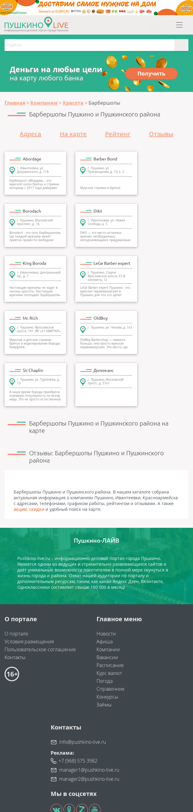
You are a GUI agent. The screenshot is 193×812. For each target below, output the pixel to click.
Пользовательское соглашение (40, 594)
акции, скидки (29, 454)
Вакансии (107, 601)
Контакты (15, 601)
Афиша (104, 586)
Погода (104, 625)
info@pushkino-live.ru (82, 686)
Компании (108, 594)
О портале (16, 578)
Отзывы (161, 134)
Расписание (110, 609)
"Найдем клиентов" (104, 782)
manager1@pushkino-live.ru (89, 714)
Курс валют (109, 617)
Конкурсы (107, 641)
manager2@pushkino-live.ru (89, 723)
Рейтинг (117, 134)
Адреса (30, 134)
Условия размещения (29, 586)
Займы (104, 649)
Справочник (110, 633)
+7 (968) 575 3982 (78, 705)
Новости (106, 578)
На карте (73, 134)
